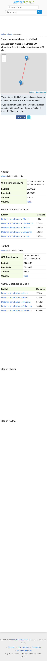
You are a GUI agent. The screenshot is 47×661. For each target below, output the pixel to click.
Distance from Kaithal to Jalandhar (16, 306)
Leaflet (31, 92)
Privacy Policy (23, 647)
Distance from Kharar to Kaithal (15, 236)
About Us (11, 647)
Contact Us (36, 647)
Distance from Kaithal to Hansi (14, 298)
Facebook (21, 117)
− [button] (4, 60)
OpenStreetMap (41, 92)
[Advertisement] (23, 24)
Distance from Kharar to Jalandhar (16, 232)
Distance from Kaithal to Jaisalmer (16, 311)
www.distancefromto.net (21, 640)
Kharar (4, 176)
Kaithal (4, 250)
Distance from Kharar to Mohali (15, 219)
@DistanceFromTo (24, 650)
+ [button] (4, 56)
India (29, 202)
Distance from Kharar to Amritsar (15, 228)
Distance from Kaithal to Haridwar (16, 302)
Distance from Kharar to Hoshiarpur (17, 223)
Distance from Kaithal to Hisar (14, 293)
